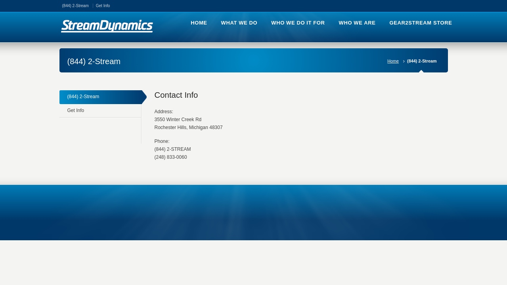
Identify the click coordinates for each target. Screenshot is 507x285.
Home (393, 61)
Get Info (103, 6)
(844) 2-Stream (75, 6)
